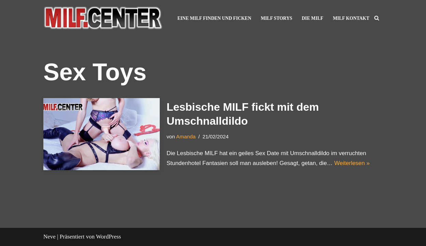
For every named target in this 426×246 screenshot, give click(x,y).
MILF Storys (276, 18)
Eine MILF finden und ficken (214, 18)
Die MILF (312, 18)
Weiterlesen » (352, 163)
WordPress (108, 236)
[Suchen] (376, 17)
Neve (49, 236)
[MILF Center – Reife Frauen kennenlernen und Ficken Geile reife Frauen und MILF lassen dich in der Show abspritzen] (103, 18)
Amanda (186, 136)
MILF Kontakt (351, 18)
